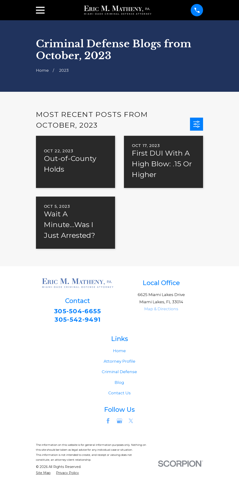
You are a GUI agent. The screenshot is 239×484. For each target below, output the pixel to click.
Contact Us (119, 393)
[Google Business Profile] (119, 421)
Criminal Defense (119, 372)
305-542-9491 (77, 320)
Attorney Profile (119, 362)
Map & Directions (161, 309)
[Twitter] (131, 421)
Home (119, 351)
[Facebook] (108, 421)
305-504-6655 (77, 311)
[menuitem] (43, 474)
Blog (119, 383)
